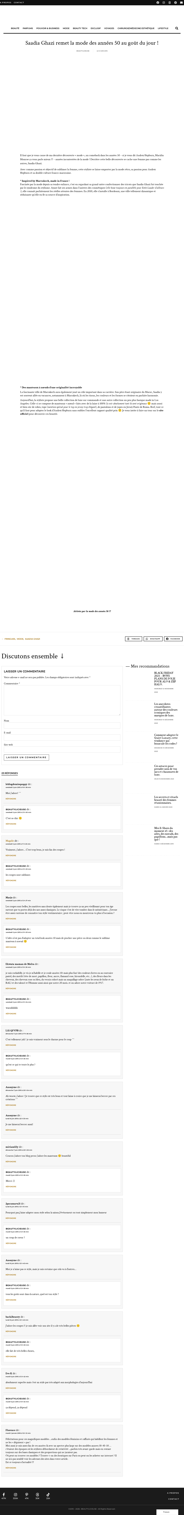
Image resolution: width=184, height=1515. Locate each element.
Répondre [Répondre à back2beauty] (11, 1331)
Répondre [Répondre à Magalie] (11, 855)
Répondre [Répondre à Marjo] (11, 919)
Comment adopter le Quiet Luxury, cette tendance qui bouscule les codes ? (166, 739)
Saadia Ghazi (32, 639)
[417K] (3, 1494)
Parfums (28, 28)
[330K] (15, 1494)
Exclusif (96, 28)
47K (27, 1498)
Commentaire (12, 683)
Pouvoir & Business (47, 28)
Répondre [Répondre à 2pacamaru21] (11, 1218)
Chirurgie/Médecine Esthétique (136, 28)
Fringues (10, 639)
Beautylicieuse (16, 809)
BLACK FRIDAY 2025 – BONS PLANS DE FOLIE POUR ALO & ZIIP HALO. (165, 678)
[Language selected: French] (167, 1512)
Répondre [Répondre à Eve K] (11, 1388)
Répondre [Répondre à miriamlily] (11, 1161)
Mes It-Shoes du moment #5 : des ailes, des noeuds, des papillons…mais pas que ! (166, 833)
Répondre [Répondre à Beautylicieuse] (11, 824)
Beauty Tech (80, 28)
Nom (6, 721)
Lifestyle (163, 28)
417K (3, 1498)
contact (19, 2)
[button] (176, 28)
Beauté (15, 28)
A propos (5, 2)
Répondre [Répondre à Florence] (11, 1468)
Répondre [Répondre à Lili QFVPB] (11, 1045)
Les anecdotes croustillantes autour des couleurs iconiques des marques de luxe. (165, 709)
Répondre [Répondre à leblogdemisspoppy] (11, 799)
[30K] (37, 1494)
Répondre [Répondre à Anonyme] (11, 1105)
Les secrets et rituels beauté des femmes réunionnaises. (166, 800)
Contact (173, 1499)
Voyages (109, 28)
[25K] (48, 1494)
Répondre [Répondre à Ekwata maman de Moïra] (11, 988)
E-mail (7, 732)
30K (37, 1498)
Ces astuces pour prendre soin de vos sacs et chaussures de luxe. (166, 770)
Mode (66, 28)
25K (48, 1498)
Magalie (10, 840)
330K (15, 1498)
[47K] (26, 1494)
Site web (8, 744)
